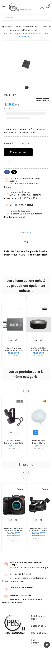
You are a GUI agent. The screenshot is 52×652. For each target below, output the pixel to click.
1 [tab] (26, 87)
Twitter (14, 172)
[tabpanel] (26, 64)
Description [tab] (26, 232)
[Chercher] (22, 17)
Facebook (7, 172)
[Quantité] (17, 143)
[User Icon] (42, 7)
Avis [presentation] (26, 242)
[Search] (46, 17)
